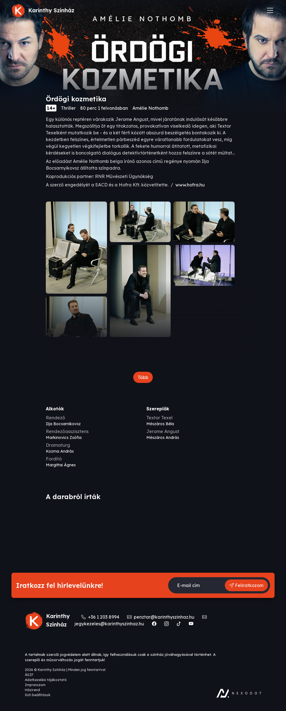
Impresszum (35, 685)
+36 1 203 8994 (100, 617)
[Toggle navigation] (270, 10)
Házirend (32, 690)
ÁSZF (29, 675)
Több (143, 377)
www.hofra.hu (190, 185)
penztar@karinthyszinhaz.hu (161, 617)
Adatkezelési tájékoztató (46, 680)
